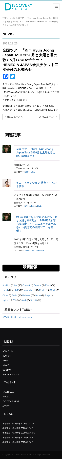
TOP (4, 18)
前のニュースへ (15, 116)
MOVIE (5, 365)
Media (42, 290)
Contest (26, 285)
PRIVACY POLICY (10, 375)
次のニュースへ (47, 116)
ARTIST (5, 406)
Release (40, 250)
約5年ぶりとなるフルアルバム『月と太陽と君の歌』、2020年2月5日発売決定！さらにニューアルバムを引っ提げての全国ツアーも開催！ (36, 224)
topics (5, 300)
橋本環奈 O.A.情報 (11, 423)
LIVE (33, 172)
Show (38, 295)
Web (24, 300)
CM (15, 285)
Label (11, 18)
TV (14, 300)
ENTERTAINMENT (10, 401)
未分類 (33, 300)
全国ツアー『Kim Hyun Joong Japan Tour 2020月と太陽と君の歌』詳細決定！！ (35, 152)
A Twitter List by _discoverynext (17, 317)
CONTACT (7, 370)
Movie (53, 290)
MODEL (6, 397)
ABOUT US (7, 351)
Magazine (28, 290)
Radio (14, 295)
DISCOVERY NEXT (23, 455)
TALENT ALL (8, 392)
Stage (47, 295)
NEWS (5, 360)
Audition (6, 285)
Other (5, 295)
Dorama (37, 285)
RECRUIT (6, 356)
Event (27, 206)
